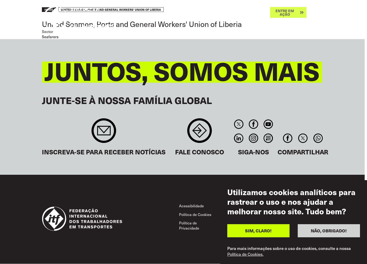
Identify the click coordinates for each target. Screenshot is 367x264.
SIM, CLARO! (258, 231)
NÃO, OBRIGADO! (329, 231)
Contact (199, 133)
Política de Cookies (195, 214)
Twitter (239, 124)
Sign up (104, 133)
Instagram (253, 138)
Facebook (253, 124)
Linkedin (239, 138)
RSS (268, 138)
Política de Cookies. (245, 254)
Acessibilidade (191, 205)
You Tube (268, 124)
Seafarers (50, 36)
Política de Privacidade (189, 225)
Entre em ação (284, 12)
